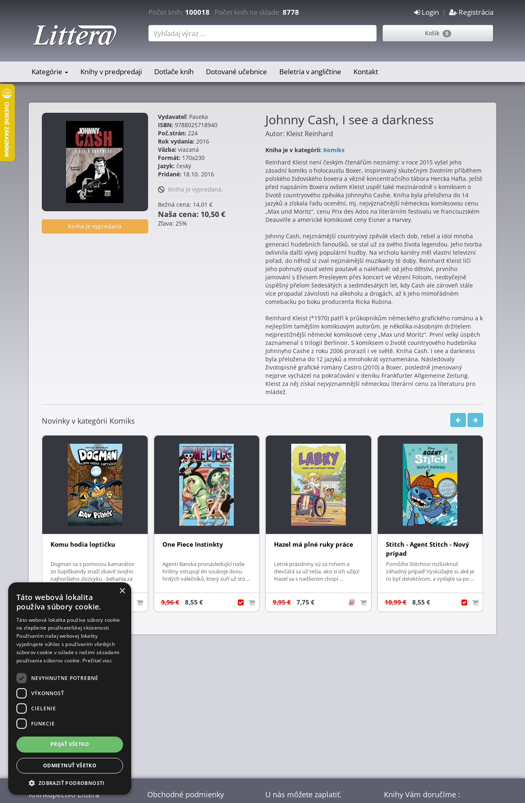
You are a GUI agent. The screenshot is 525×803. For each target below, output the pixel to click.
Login (426, 12)
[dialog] (69, 688)
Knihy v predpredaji (111, 71)
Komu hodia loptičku (82, 544)
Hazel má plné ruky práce (313, 544)
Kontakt (366, 71)
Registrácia (471, 12)
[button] (69, 783)
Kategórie (50, 71)
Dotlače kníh (174, 71)
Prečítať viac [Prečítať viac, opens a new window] (97, 660)
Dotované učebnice (236, 71)
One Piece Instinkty (192, 544)
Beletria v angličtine (310, 71)
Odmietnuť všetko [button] (69, 765)
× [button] (122, 591)
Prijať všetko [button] (69, 744)
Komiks (334, 150)
